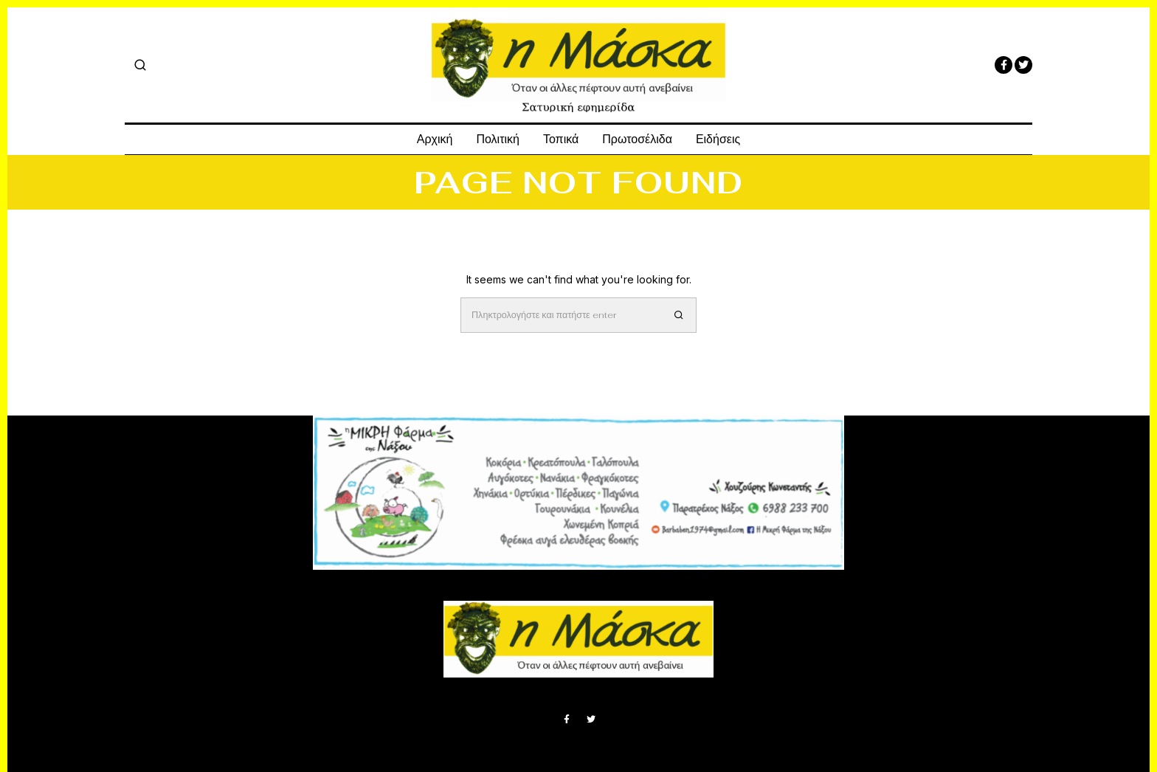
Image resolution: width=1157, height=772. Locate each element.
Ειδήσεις (718, 139)
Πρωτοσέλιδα (637, 139)
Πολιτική (497, 139)
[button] (679, 315)
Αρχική (435, 139)
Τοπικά (560, 139)
